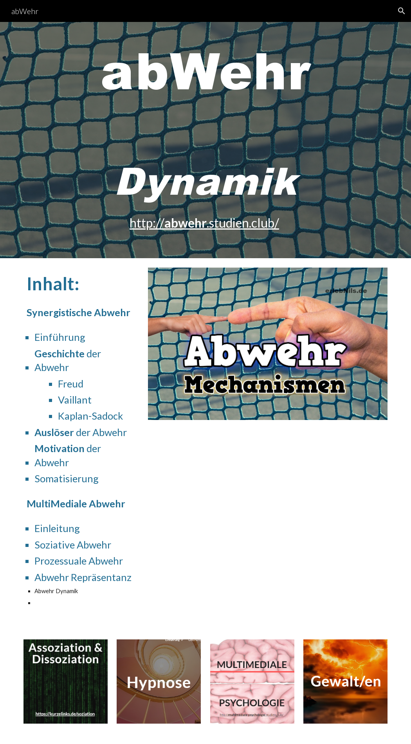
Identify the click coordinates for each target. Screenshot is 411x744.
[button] (401, 11)
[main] (205, 140)
